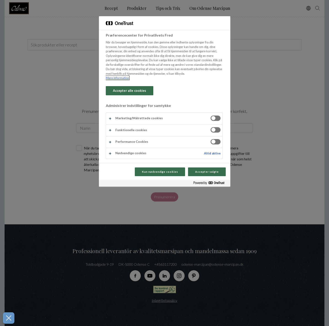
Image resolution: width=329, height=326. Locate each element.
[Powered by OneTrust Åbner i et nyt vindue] (210, 184)
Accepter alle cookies (129, 91)
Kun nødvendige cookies (160, 171)
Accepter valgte (206, 171)
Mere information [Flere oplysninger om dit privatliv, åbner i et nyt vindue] (117, 78)
